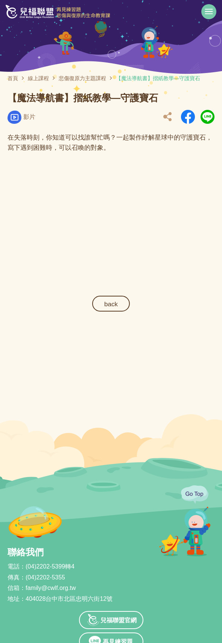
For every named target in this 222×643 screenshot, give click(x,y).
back (111, 304)
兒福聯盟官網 (118, 620)
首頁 (13, 78)
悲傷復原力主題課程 (82, 78)
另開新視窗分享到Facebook (188, 117)
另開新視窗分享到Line (207, 117)
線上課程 (38, 78)
